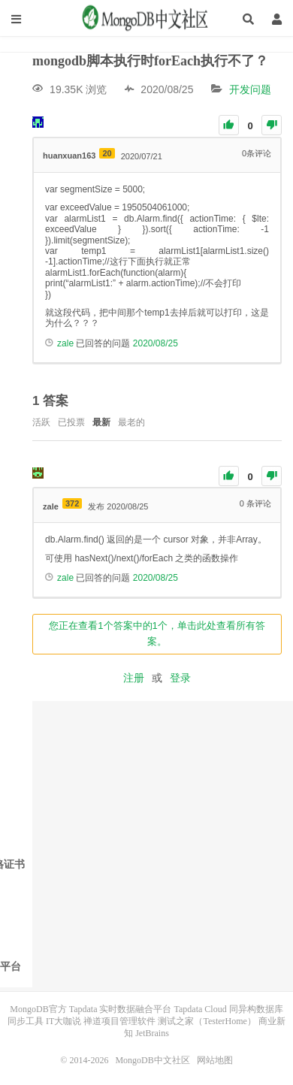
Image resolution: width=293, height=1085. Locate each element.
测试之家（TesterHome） (206, 1021)
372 (72, 503)
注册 (133, 678)
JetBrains (152, 1033)
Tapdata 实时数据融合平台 (120, 1009)
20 (106, 153)
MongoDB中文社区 (146, 18)
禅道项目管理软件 (119, 1021)
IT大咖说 (63, 1021)
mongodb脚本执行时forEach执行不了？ (150, 60)
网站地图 (215, 1060)
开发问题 (250, 89)
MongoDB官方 (38, 1009)
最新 (101, 422)
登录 (180, 678)
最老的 (131, 422)
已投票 (71, 422)
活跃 (41, 422)
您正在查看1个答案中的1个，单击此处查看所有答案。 (156, 633)
